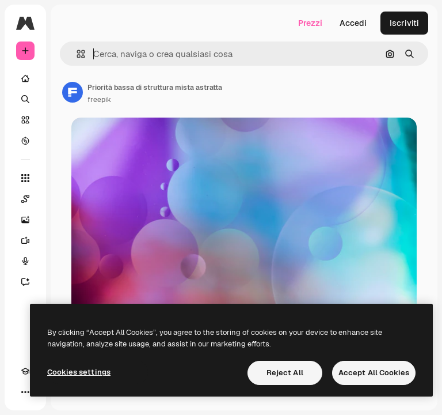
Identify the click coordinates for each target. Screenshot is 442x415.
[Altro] (25, 392)
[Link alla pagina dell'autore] (72, 92)
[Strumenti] (25, 178)
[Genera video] (25, 240)
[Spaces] (25, 199)
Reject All (284, 373)
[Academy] (25, 371)
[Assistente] (25, 282)
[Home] (25, 78)
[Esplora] (25, 140)
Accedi (353, 23)
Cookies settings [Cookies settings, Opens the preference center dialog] (78, 372)
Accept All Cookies (373, 373)
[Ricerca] (25, 99)
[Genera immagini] (25, 219)
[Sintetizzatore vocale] (25, 261)
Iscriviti (404, 23)
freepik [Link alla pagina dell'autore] (99, 99)
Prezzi (310, 23)
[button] (76, 54)
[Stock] (25, 120)
